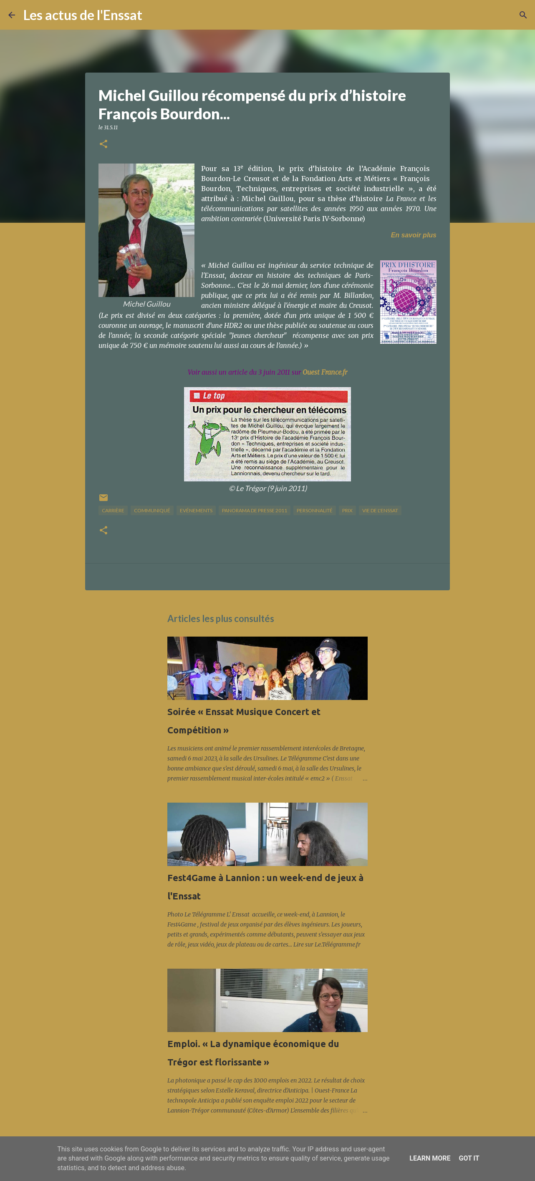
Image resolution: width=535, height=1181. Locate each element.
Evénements (196, 510)
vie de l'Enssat (380, 510)
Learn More (429, 1158)
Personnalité (315, 510)
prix (347, 510)
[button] (103, 144)
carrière (113, 510)
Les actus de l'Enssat (82, 15)
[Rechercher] (154, 15)
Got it (469, 1158)
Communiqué (152, 510)
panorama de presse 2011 (254, 510)
